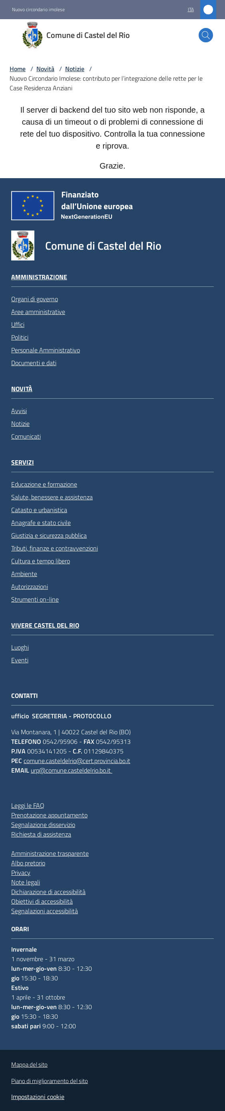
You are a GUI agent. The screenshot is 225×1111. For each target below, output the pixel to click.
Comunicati (26, 436)
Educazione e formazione (44, 484)
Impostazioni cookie (37, 1096)
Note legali (25, 882)
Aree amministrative (38, 311)
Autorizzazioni (29, 586)
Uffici (17, 324)
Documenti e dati (33, 363)
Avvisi (19, 410)
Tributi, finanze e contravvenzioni (54, 548)
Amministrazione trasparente (50, 853)
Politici (19, 337)
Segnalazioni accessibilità (44, 911)
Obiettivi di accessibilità (42, 901)
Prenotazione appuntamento (49, 815)
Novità (45, 69)
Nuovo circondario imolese (38, 9)
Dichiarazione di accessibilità (48, 891)
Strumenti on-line (35, 599)
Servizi (22, 462)
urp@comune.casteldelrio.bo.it (71, 770)
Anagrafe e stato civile (41, 522)
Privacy (20, 872)
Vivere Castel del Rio (45, 625)
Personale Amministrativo (45, 350)
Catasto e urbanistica (39, 510)
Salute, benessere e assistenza (52, 497)
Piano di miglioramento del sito (49, 1080)
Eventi (19, 660)
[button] (206, 35)
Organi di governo (34, 299)
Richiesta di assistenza (41, 834)
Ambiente (24, 573)
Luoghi (20, 647)
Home (18, 69)
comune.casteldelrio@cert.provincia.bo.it (77, 760)
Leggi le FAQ (27, 805)
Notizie (74, 69)
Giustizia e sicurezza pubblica (49, 535)
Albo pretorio (28, 863)
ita (191, 9)
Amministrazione (39, 277)
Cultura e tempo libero (40, 561)
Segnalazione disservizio (43, 824)
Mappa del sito (29, 1064)
